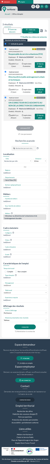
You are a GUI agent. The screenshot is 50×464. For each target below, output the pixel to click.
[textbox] (17, 161)
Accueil (7, 14)
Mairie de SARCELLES (26, 109)
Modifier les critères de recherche (33, 37)
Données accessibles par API (20, 461)
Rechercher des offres (25, 411)
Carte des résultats (12, 30)
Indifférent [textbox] (7, 285)
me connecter (25, 380)
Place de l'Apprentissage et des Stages (25, 440)
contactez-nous (25, 400)
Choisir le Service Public (25, 437)
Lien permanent (25, 134)
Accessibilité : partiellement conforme (25, 423)
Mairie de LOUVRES (25, 83)
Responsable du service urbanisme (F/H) (26, 54)
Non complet (22, 272)
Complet (10, 272)
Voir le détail (40, 65)
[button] (38, 148)
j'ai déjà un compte (25, 363)
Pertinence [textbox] (8, 313)
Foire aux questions (25, 417)
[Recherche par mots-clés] (26, 148)
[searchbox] (25, 173)
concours (6, 2)
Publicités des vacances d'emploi (24, 414)
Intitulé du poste (16, 44)
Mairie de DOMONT (25, 57)
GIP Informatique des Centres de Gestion (35, 459)
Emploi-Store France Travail (25, 443)
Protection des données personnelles (25, 420)
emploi (21, 2)
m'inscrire (25, 358)
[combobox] (17, 160)
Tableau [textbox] (6, 320)
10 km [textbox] (36, 161)
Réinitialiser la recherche (25, 331)
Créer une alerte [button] (30, 31)
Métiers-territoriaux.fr (25, 434)
